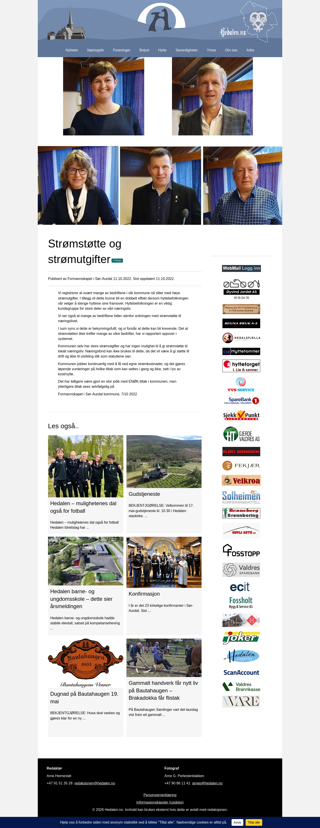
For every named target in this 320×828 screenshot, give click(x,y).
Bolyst (144, 50)
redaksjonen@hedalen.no (94, 783)
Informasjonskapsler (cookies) (160, 802)
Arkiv (250, 50)
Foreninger (121, 50)
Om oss (231, 50)
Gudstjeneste (144, 494)
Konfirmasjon (144, 594)
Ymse (211, 50)
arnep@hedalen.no (207, 783)
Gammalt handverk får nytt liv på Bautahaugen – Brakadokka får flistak (163, 690)
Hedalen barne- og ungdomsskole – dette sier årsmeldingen (81, 598)
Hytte (162, 50)
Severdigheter (187, 50)
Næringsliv (95, 50)
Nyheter (72, 50)
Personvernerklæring (160, 795)
